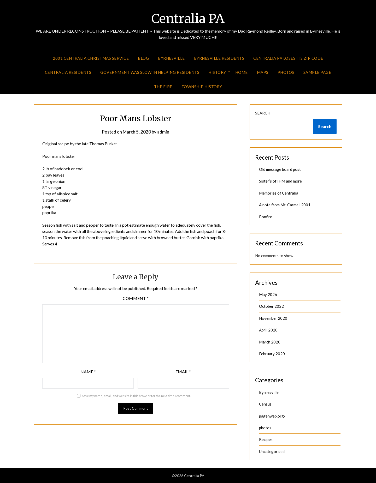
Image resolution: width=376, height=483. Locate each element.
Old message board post (280, 169)
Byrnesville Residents (219, 58)
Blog (143, 58)
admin (163, 132)
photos (265, 427)
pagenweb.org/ (272, 416)
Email (183, 371)
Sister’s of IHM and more (280, 181)
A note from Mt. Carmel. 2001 (284, 204)
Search (262, 113)
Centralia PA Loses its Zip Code (288, 58)
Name (88, 371)
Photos (286, 72)
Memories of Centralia (278, 193)
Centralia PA (188, 18)
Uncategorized (272, 451)
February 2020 (272, 353)
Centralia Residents (68, 72)
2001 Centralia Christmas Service (91, 58)
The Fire (163, 86)
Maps (262, 72)
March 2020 (269, 342)
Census (265, 404)
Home (241, 72)
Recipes (266, 439)
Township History (201, 86)
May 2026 (268, 294)
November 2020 (273, 318)
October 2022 (271, 306)
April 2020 (268, 330)
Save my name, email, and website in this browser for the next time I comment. (136, 396)
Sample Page (317, 72)
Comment (136, 298)
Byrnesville (171, 58)
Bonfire (265, 216)
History (217, 72)
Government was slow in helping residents (149, 72)
